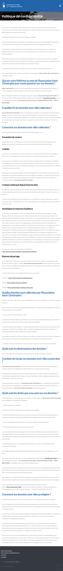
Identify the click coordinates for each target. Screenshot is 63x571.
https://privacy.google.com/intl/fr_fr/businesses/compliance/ (20, 251)
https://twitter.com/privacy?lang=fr (17, 282)
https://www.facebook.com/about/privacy (20, 278)
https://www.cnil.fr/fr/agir (14, 487)
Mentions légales (6, 551)
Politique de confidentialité (10, 553)
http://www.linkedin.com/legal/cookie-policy (20, 287)
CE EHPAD (3, 557)
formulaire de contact (49, 98)
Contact (4, 555)
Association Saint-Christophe (12, 561)
